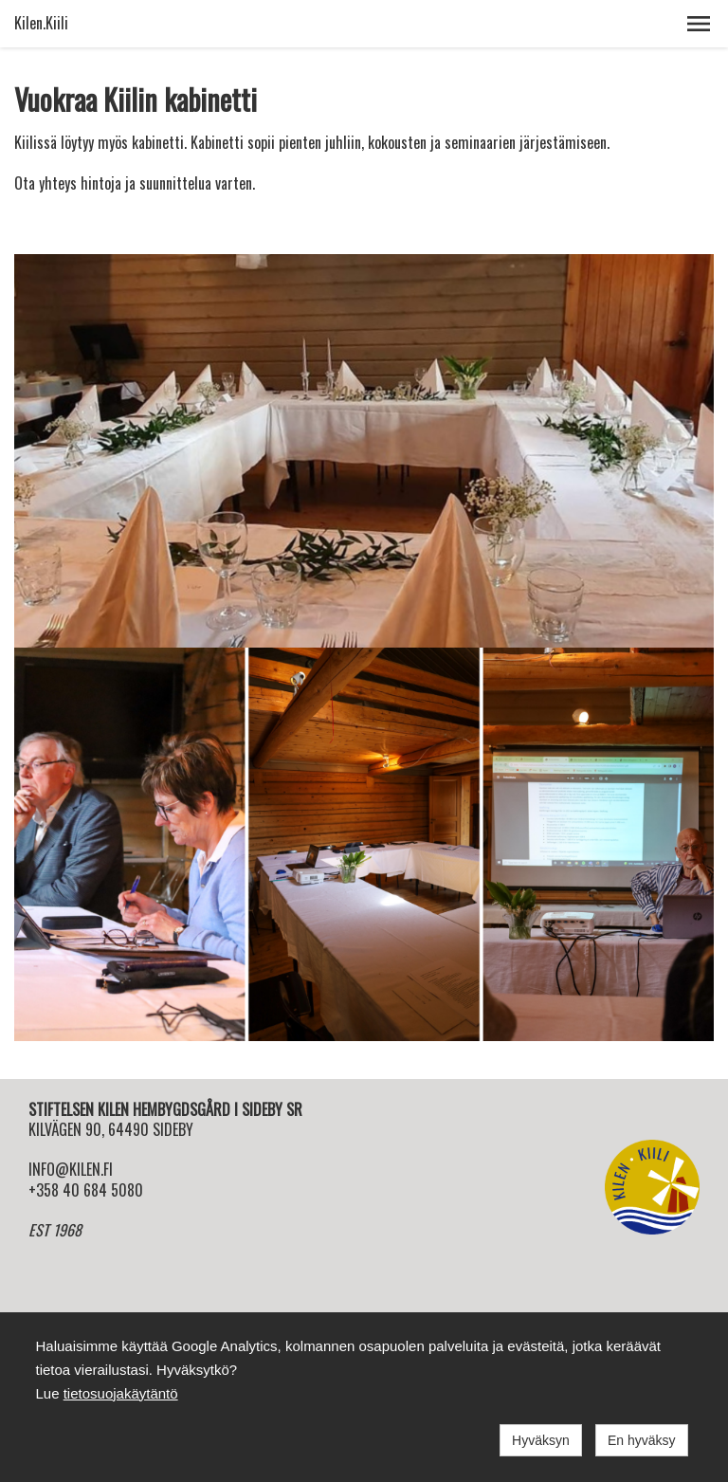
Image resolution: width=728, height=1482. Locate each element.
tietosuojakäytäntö (121, 1393)
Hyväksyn (541, 1440)
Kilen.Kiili (41, 23)
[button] (698, 24)
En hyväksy (642, 1440)
